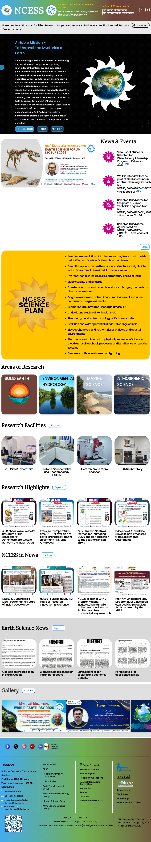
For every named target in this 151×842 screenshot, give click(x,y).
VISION (42, 129)
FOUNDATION (24, 129)
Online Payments (90, 765)
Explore (55, 425)
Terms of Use (124, 790)
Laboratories (49, 781)
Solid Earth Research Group (53, 787)
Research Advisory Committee (52, 775)
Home (5, 25)
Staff (45, 769)
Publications (90, 25)
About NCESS (49, 764)
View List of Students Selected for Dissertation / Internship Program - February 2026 (132, 158)
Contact (18, 29)
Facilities (38, 25)
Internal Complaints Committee (90, 783)
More (145, 247)
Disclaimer (122, 794)
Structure (27, 25)
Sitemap (123, 798)
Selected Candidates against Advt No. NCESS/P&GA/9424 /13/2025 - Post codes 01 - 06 (132, 230)
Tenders (7, 29)
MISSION (57, 129)
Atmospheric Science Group (54, 807)
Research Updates (89, 769)
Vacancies (85, 788)
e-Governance (73, 25)
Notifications (106, 25)
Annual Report (87, 773)
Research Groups (54, 25)
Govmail (84, 796)
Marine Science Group (54, 801)
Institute (15, 25)
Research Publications (91, 777)
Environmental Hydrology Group (56, 795)
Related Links (121, 25)
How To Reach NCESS (91, 800)
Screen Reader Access (129, 802)
